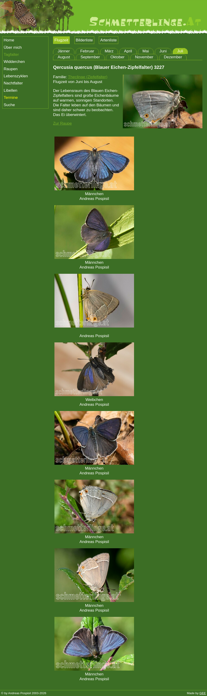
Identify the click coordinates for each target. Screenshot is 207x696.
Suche (9, 104)
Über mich (13, 47)
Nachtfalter (13, 83)
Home (9, 40)
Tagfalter (11, 54)
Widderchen (14, 61)
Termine (11, 97)
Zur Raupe (62, 123)
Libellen (10, 90)
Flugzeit (61, 40)
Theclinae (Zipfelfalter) (87, 77)
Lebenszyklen (16, 76)
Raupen (11, 69)
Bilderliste (84, 40)
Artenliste (108, 40)
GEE (202, 693)
